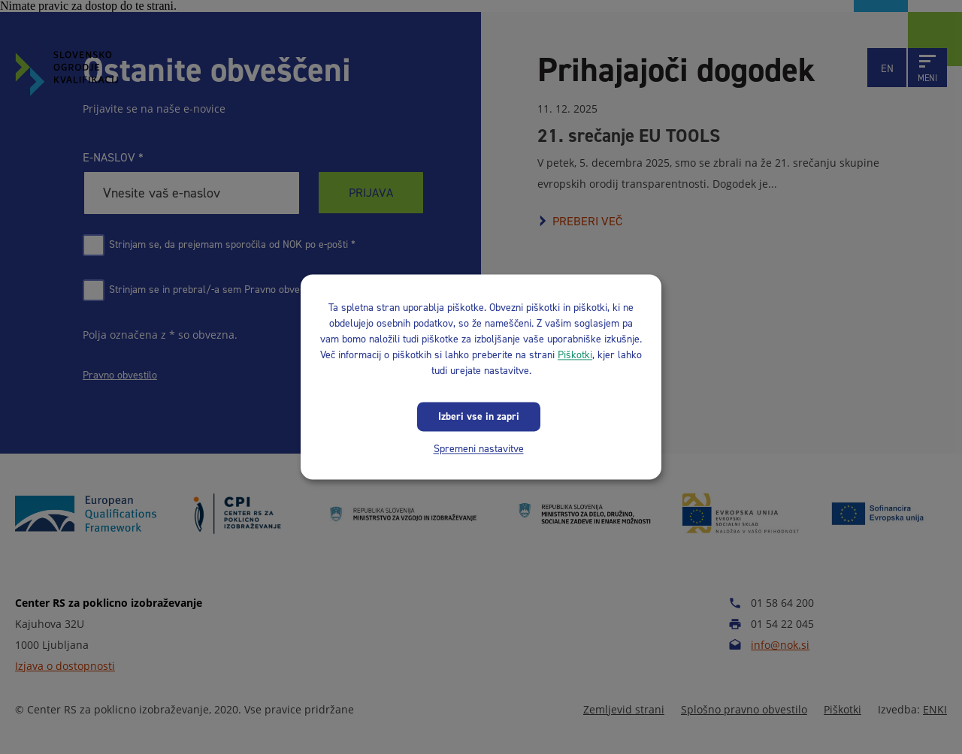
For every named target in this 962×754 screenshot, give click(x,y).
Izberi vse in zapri (478, 416)
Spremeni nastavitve (479, 449)
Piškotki (575, 355)
